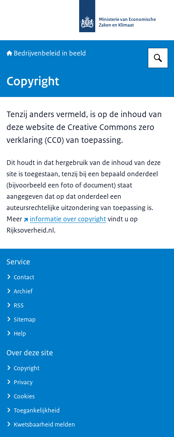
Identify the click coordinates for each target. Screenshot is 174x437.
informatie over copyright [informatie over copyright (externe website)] (65, 218)
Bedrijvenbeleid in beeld (46, 53)
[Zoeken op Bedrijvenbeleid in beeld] (158, 58)
